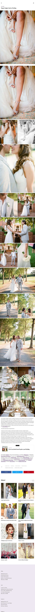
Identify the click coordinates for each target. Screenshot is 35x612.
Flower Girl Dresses (4, 576)
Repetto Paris (13, 457)
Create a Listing (4, 587)
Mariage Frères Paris (22, 461)
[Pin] (29, 472)
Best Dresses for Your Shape (6, 603)
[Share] (6, 472)
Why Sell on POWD (4, 593)
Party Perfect (12, 461)
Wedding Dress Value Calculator (7, 589)
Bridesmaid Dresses (4, 575)
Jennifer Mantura (26, 457)
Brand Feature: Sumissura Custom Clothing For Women (26, 501)
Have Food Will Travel (28, 458)
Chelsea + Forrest (21, 540)
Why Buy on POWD (4, 579)
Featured (2, 6)
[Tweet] (17, 472)
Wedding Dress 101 (4, 601)
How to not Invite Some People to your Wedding (19, 449)
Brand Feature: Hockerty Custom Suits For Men (8, 520)
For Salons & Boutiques (5, 592)
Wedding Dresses (4, 573)
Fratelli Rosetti (17, 458)
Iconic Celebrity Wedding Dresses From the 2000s (25, 521)
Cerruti (4, 458)
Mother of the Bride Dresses (6, 578)
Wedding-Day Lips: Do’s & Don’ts (6, 540)
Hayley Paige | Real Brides (5, 500)
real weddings (5, 426)
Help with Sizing (4, 604)
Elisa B (7, 454)
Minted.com (26, 454)
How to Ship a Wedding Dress (6, 590)
